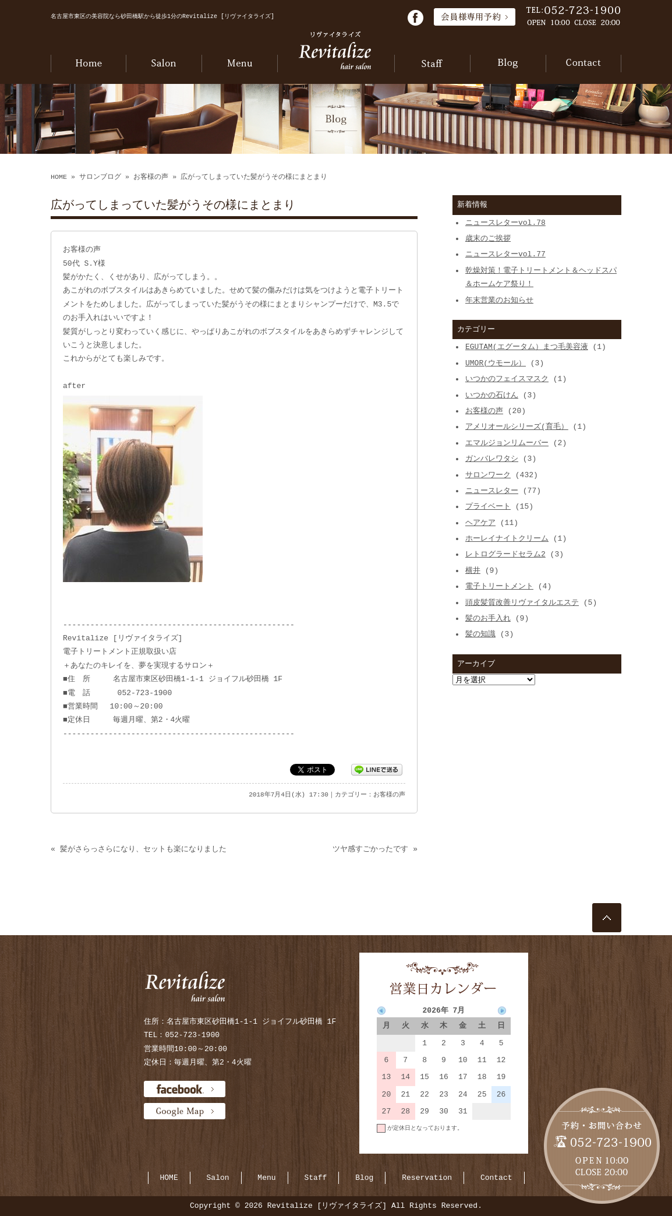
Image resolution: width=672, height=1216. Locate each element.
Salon (218, 1177)
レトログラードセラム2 (505, 554)
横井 (472, 570)
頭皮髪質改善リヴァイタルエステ (522, 602)
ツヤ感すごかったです (370, 849)
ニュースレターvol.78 (505, 222)
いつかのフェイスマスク (507, 378)
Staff (315, 1177)
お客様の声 (150, 177)
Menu (266, 1177)
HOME (59, 177)
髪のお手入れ (488, 618)
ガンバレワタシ (491, 458)
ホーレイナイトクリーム (507, 538)
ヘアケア (480, 522)
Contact (496, 1177)
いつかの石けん (491, 395)
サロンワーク (488, 475)
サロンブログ (100, 177)
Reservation (427, 1177)
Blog (364, 1177)
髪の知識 (480, 634)
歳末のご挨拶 (488, 238)
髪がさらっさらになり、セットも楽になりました (143, 849)
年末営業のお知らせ (499, 300)
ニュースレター (491, 490)
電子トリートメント (499, 586)
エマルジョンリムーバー (507, 443)
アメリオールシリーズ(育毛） (516, 426)
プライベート (488, 506)
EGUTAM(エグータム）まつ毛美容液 (526, 346)
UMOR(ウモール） (495, 363)
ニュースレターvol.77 (505, 254)
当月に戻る (496, 1145)
